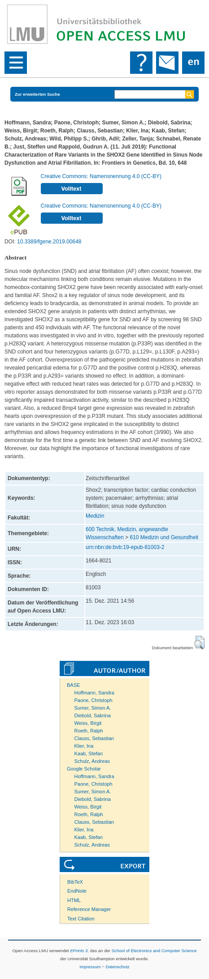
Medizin (95, 516)
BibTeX (75, 882)
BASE (73, 685)
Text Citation (81, 918)
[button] (199, 642)
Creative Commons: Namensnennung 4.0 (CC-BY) (101, 176)
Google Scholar (84, 768)
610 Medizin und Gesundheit (164, 537)
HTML (74, 900)
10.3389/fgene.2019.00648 (49, 241)
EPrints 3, (79, 950)
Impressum (89, 966)
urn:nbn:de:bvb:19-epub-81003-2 (125, 547)
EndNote (77, 891)
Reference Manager (89, 909)
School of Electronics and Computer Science (154, 950)
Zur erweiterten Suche (37, 94)
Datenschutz (118, 966)
